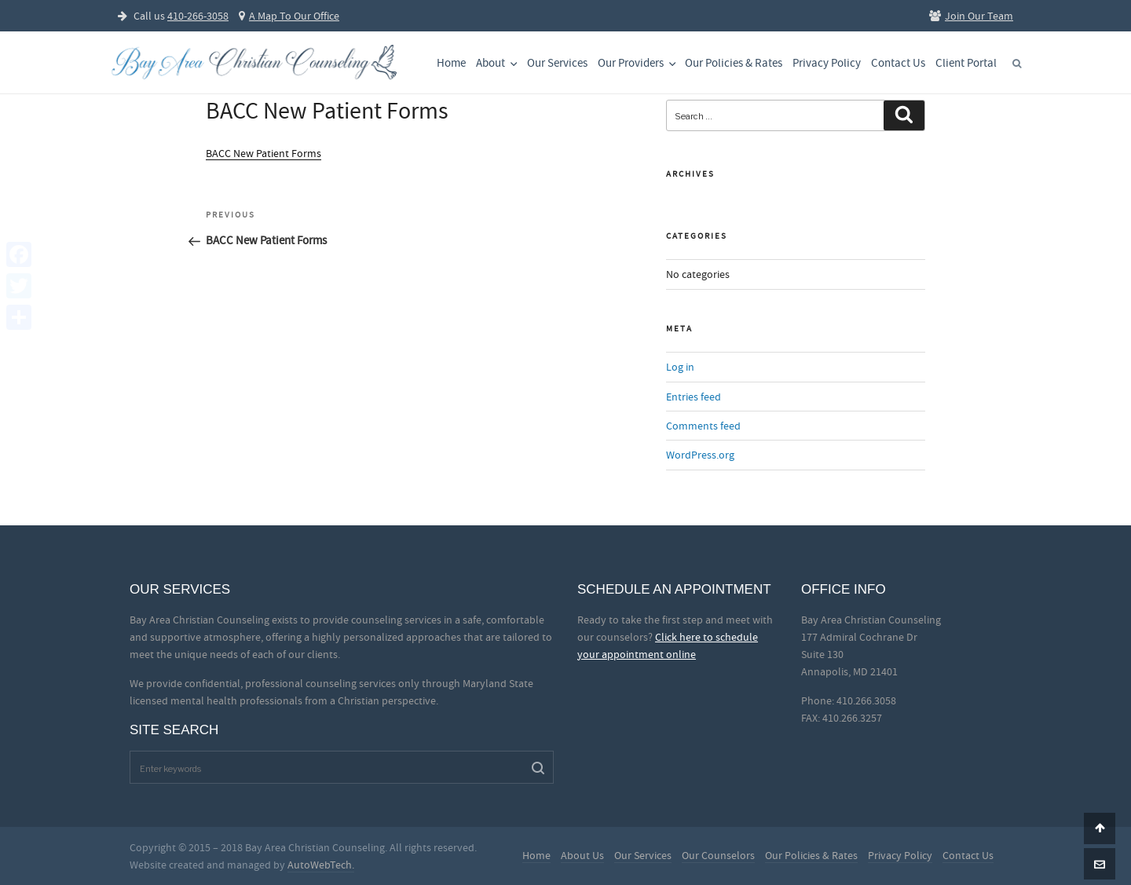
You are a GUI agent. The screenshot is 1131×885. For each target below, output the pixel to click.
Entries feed (693, 396)
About (498, 63)
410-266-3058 (198, 16)
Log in (680, 367)
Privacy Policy (826, 63)
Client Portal (966, 63)
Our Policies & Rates (733, 63)
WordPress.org (700, 455)
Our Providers (638, 63)
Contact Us (898, 63)
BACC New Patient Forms (263, 153)
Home (451, 63)
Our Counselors (718, 855)
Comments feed (703, 426)
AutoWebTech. (320, 865)
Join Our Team (971, 16)
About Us (582, 855)
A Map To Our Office (289, 16)
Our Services (557, 63)
